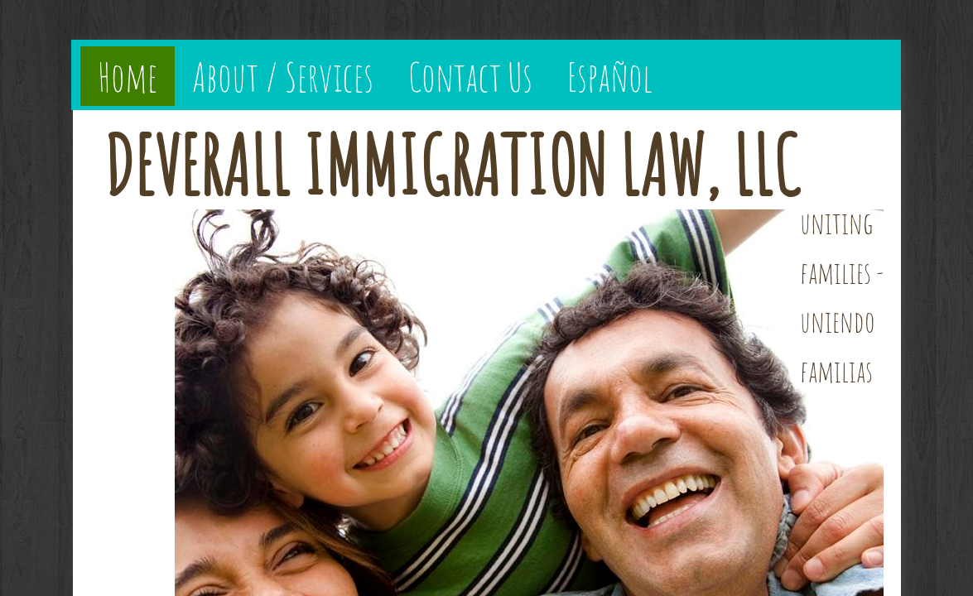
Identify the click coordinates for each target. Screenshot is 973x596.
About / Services (282, 76)
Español (610, 76)
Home (127, 76)
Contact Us (470, 76)
